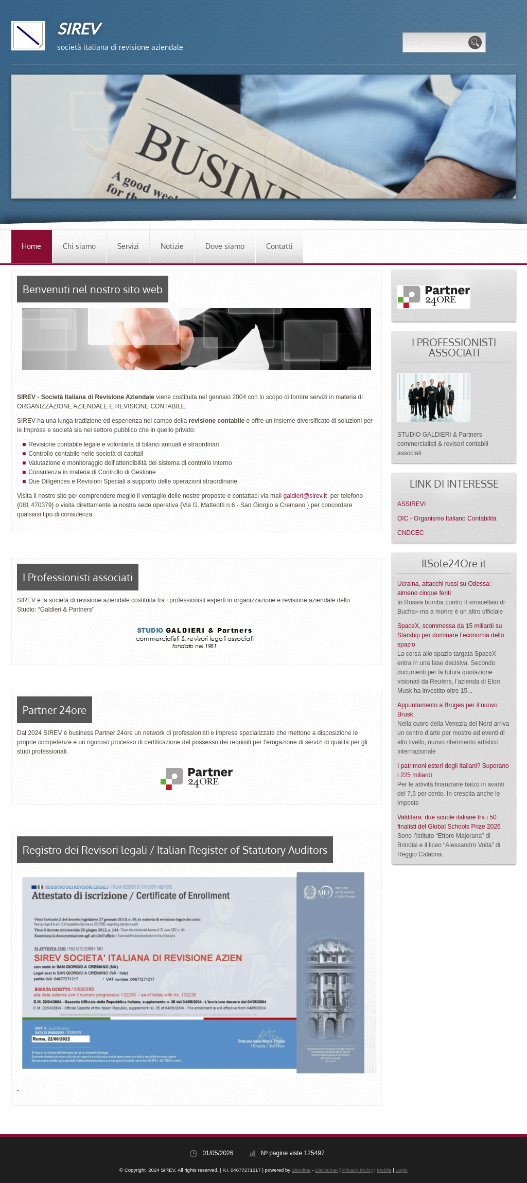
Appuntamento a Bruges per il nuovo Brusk (447, 710)
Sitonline (301, 1170)
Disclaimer (326, 1170)
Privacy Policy (357, 1170)
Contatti (279, 246)
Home (31, 246)
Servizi (128, 246)
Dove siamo (224, 246)
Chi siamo (79, 246)
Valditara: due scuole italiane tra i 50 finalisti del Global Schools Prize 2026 (449, 822)
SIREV (78, 28)
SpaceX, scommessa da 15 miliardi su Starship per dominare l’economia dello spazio (450, 635)
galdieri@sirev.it (305, 495)
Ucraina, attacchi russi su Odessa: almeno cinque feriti (444, 588)
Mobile (384, 1170)
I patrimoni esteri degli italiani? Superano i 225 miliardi (453, 770)
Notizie (172, 246)
